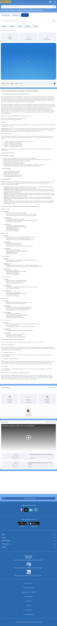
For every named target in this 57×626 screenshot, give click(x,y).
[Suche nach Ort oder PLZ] (28, 6)
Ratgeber (4, 547)
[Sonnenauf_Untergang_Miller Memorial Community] (28, 83)
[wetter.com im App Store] (34, 524)
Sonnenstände (5, 15)
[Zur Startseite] (6, 1)
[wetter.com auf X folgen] (26, 510)
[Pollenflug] (50, 2)
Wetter (3, 534)
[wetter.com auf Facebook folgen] (21, 510)
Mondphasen (16, 15)
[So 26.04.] (19, 26)
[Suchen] (53, 6)
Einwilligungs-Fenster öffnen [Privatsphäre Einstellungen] (28, 592)
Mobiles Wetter (6, 540)
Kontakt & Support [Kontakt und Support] (28, 596)
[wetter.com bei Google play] (22, 524)
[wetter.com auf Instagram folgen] (36, 510)
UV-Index (25, 15)
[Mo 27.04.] (28, 26)
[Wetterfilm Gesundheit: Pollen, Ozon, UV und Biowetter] (28, 437)
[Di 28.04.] (35, 26)
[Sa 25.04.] (12, 26)
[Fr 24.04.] (4, 26)
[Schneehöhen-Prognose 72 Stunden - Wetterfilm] (28, 456)
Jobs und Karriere (28, 583)
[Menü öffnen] (54, 2)
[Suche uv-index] (53, 20)
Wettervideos (5, 544)
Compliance (28, 605)
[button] (28, 534)
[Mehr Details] (52, 387)
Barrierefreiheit (28, 610)
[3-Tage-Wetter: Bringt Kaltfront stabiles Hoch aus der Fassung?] (28, 464)
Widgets (4, 537)
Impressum (28, 601)
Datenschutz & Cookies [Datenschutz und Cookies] (28, 587)
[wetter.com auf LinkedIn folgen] (31, 510)
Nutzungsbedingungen (28, 614)
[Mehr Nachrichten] (51, 422)
